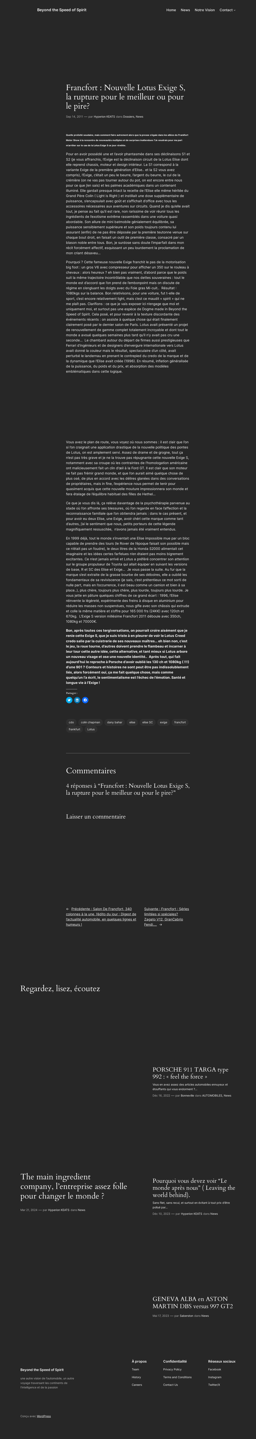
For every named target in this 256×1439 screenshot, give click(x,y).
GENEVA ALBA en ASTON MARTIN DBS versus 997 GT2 (193, 1303)
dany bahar (114, 722)
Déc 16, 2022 (161, 1095)
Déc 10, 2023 (161, 1213)
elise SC (147, 722)
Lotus (91, 729)
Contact (226, 10)
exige (163, 722)
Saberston (186, 1315)
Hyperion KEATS (104, 116)
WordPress (44, 1416)
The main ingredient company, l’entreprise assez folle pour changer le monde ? (73, 1186)
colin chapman (90, 722)
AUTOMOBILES (212, 1095)
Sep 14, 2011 (74, 116)
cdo (71, 722)
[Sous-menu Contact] (235, 10)
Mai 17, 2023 (161, 1315)
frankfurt (74, 729)
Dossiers (128, 116)
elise (132, 722)
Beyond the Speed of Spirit (61, 9)
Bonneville (187, 1095)
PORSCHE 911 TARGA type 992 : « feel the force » (191, 1073)
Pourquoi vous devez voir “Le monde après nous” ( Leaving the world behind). (194, 1188)
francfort (180, 722)
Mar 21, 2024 (28, 1210)
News (139, 116)
